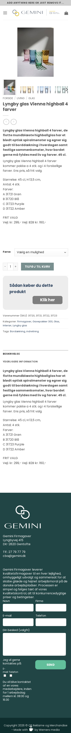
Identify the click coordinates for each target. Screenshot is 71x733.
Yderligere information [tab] (20, 361)
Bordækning (17, 331)
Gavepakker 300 (43, 321)
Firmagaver (24, 321)
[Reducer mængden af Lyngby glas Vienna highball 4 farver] (5, 266)
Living (21, 98)
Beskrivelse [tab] (11, 353)
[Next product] (6, 122)
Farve (7, 252)
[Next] (66, 89)
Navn (18, 606)
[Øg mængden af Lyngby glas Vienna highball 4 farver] (15, 266)
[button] (5, 12)
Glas (31, 98)
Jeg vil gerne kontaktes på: (12, 661)
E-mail (18, 620)
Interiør (7, 325)
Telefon (51, 620)
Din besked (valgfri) (34, 642)
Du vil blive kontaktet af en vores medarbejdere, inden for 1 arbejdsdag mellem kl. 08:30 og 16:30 (17, 690)
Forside (8, 98)
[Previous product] (13, 122)
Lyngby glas (20, 325)
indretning (32, 331)
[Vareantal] (10, 266)
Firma (51, 606)
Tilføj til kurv (37, 267)
